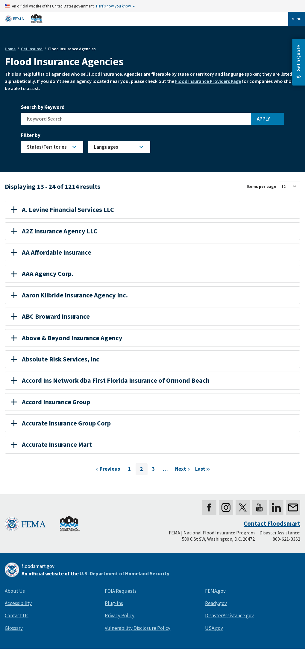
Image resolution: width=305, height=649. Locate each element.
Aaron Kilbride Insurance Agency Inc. (69, 295)
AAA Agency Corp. (42, 273)
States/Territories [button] (47, 147)
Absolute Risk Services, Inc (55, 359)
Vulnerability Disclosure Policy (137, 628)
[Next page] (183, 469)
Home (10, 48)
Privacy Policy (119, 615)
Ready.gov (216, 603)
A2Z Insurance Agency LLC (54, 231)
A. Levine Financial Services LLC (62, 209)
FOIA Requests (120, 591)
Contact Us (16, 615)
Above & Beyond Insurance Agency (66, 338)
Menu (296, 19)
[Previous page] (107, 469)
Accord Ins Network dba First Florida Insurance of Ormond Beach (110, 380)
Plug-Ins (114, 603)
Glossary (14, 628)
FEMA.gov (215, 591)
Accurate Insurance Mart (51, 444)
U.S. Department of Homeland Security (124, 573)
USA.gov (214, 628)
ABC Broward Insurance (50, 316)
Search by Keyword (43, 107)
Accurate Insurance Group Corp (61, 423)
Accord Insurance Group (50, 402)
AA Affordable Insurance (51, 252)
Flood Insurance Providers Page (208, 81)
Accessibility (18, 603)
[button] (298, 62)
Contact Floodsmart (272, 523)
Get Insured (32, 48)
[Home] (24, 18)
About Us (15, 591)
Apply (263, 118)
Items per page (261, 186)
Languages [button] (106, 147)
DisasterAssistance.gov (229, 615)
